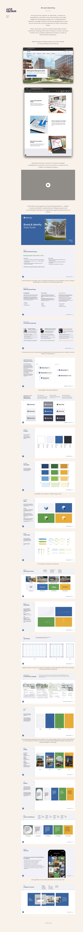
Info (7, 17)
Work (7, 16)
